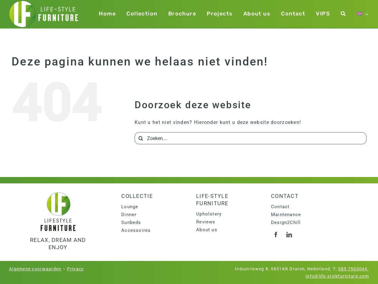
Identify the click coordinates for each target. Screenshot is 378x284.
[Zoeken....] (250, 138)
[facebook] (276, 234)
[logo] (58, 195)
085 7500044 (353, 268)
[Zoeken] (343, 13)
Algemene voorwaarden (35, 268)
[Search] (141, 138)
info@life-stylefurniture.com (337, 276)
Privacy (75, 268)
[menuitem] (363, 13)
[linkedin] (289, 234)
